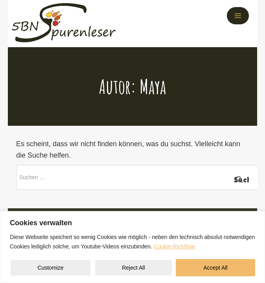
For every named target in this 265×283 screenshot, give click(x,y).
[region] (132, 247)
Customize (50, 268)
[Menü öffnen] (238, 15)
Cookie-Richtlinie (174, 246)
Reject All (133, 268)
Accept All (215, 268)
